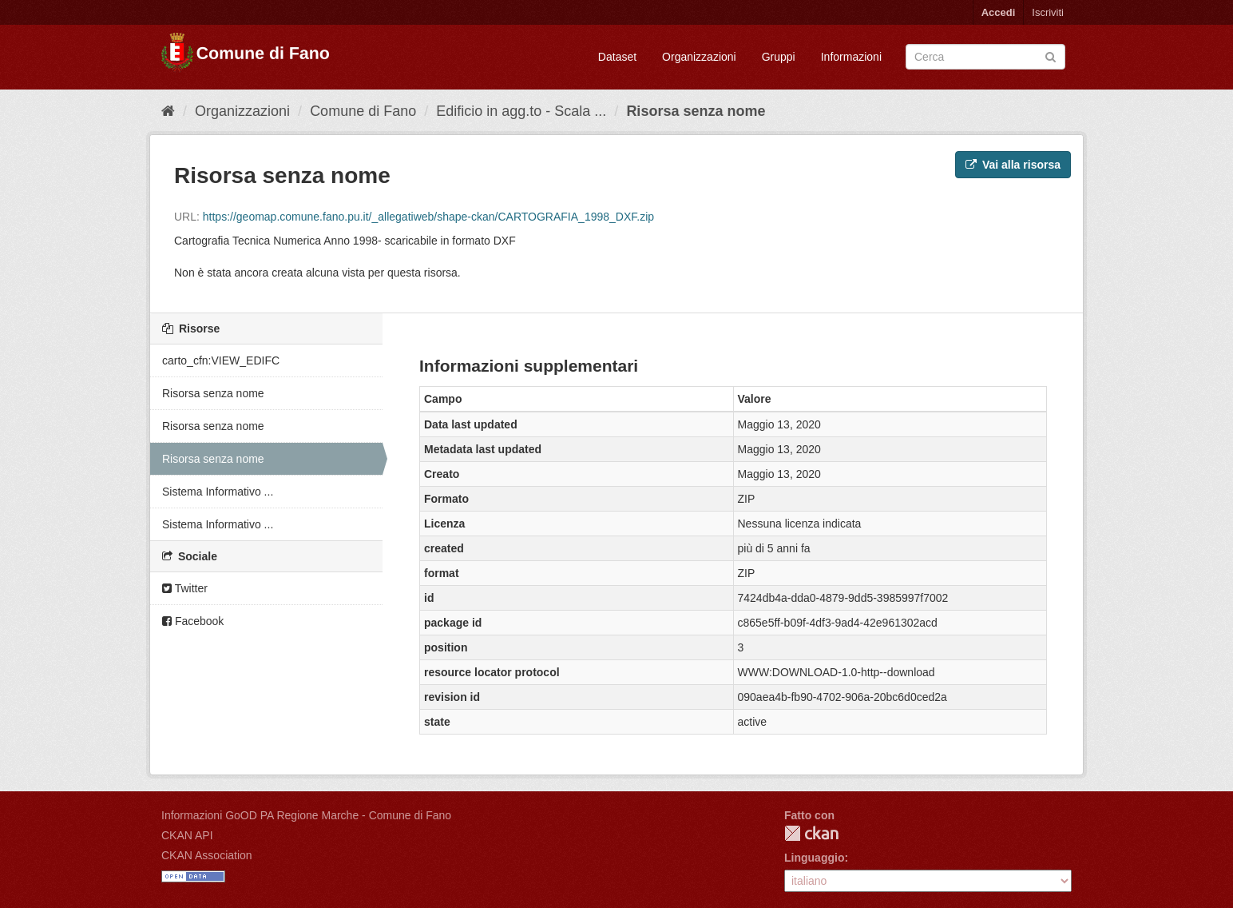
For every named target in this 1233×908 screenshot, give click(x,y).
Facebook (193, 621)
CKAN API (187, 835)
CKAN (811, 833)
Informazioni (851, 56)
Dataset (617, 56)
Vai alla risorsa (1013, 164)
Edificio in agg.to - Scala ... (521, 111)
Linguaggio (814, 857)
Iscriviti (1048, 12)
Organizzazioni (699, 56)
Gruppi (778, 56)
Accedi (998, 12)
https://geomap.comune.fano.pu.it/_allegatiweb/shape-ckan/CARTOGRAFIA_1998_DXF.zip (428, 216)
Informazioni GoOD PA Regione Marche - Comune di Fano (306, 815)
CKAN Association (206, 855)
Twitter (185, 588)
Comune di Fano (363, 111)
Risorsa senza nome (695, 111)
